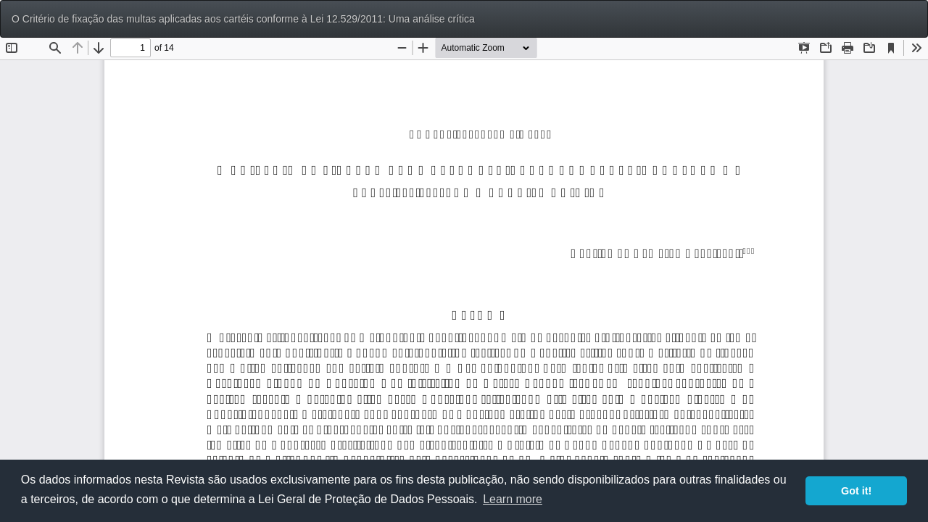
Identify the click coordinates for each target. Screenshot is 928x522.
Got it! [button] (856, 491)
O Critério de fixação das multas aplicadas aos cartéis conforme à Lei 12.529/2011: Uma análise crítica (243, 19)
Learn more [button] (512, 499)
